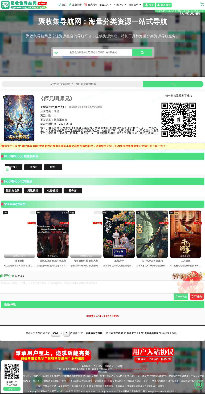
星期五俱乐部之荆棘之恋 (53, 261)
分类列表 (90, 4)
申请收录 (109, 366)
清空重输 (196, 296)
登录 (149, 5)
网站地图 (102, 372)
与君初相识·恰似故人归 (86, 261)
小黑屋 (120, 366)
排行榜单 (135, 4)
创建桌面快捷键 (94, 333)
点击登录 (180, 296)
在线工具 (105, 4)
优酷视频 (52, 190)
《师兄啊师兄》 (56, 98)
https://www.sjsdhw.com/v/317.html (131, 369)
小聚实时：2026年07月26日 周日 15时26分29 (179, 11)
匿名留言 (163, 5)
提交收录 (75, 4)
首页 (61, 4)
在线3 (53, 167)
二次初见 (185, 261)
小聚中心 (120, 4)
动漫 (56, 111)
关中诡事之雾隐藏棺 (152, 261)
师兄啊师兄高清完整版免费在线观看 (85, 107)
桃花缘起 (19, 261)
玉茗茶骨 (119, 261)
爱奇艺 (73, 190)
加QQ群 (12, 389)
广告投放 (97, 366)
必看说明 (86, 366)
